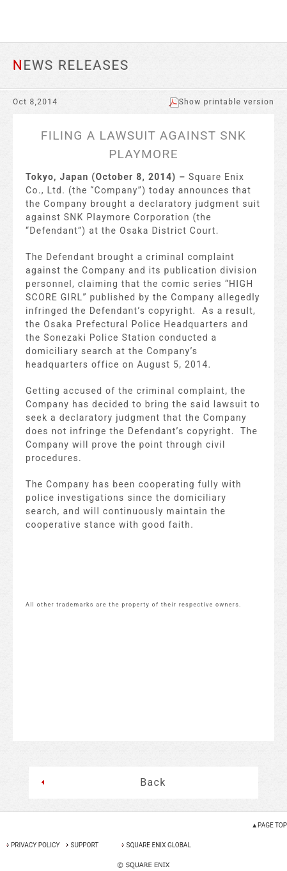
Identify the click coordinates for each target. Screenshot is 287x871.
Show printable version (221, 101)
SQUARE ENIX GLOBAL (158, 845)
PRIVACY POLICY (35, 845)
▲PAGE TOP (269, 825)
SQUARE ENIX (143, 21)
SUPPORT (84, 845)
